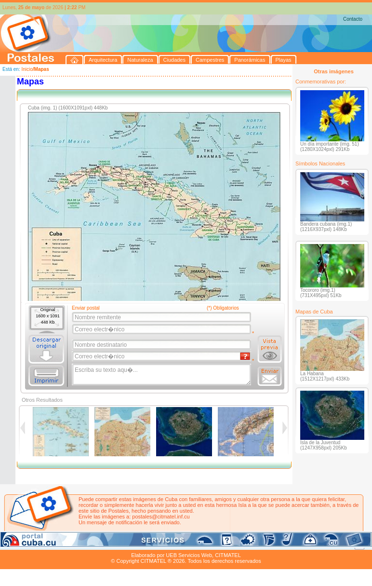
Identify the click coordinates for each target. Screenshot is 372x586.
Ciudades (91, 544)
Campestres (120, 544)
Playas (182, 544)
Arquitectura (30, 544)
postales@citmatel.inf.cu (160, 516)
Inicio (26, 69)
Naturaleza (62, 544)
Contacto (352, 19)
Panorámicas (154, 544)
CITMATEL (228, 555)
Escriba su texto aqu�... (162, 375)
